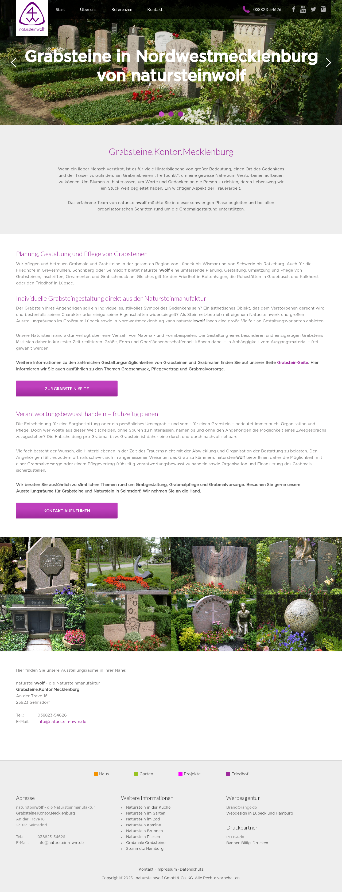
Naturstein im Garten (145, 813)
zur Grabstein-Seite (67, 388)
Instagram (323, 9)
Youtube (303, 9)
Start (60, 9)
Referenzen (121, 9)
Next (328, 62)
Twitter (313, 9)
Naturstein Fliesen (143, 837)
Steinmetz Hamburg (145, 849)
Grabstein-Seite (292, 363)
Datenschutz (192, 869)
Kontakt (154, 9)
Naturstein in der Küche (148, 807)
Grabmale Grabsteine (145, 843)
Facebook (293, 9)
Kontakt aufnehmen (67, 510)
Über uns (88, 9)
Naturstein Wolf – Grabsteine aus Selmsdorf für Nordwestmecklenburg (32, 18)
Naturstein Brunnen (144, 831)
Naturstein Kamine (143, 825)
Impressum (167, 869)
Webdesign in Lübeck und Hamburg (259, 813)
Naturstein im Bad (143, 819)
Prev (13, 62)
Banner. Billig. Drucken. (247, 843)
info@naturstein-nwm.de (61, 722)
